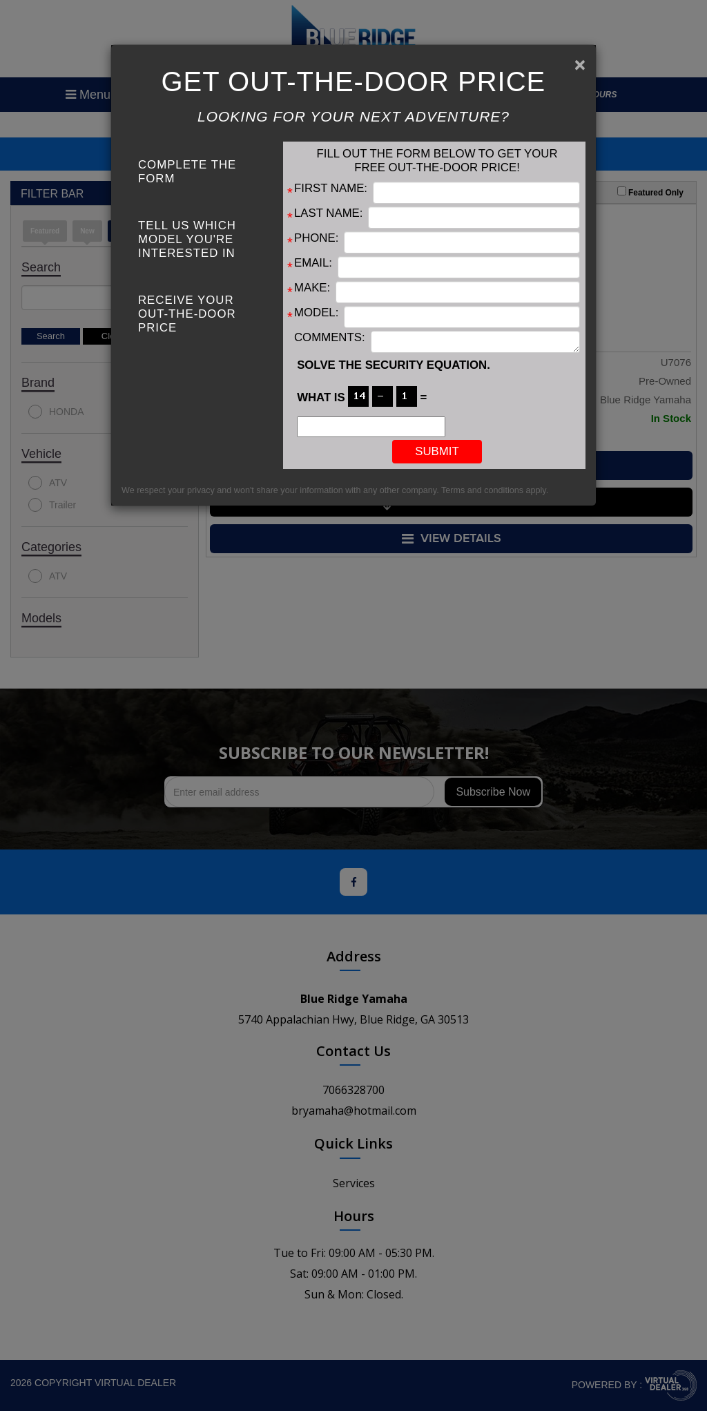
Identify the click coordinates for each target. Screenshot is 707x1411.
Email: (313, 262)
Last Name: (328, 213)
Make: (312, 287)
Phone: (316, 237)
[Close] (579, 65)
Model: (316, 312)
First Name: (330, 188)
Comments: (329, 337)
